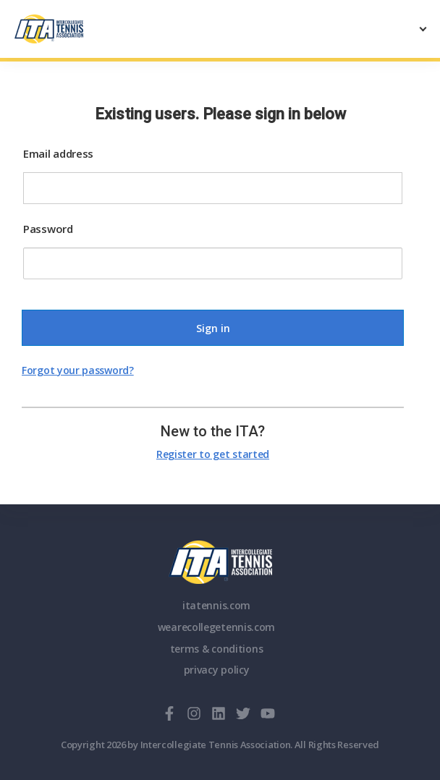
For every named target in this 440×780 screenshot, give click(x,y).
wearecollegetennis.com (216, 627)
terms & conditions (216, 649)
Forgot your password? (78, 370)
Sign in (213, 328)
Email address (58, 153)
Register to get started (212, 454)
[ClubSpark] (117, 28)
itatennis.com (216, 605)
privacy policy (217, 670)
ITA (220, 562)
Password (48, 228)
